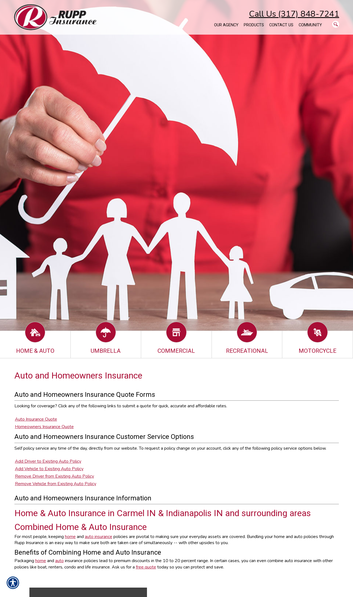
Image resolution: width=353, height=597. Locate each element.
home (70, 537)
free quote (146, 567)
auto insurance (98, 537)
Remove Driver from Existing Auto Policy (54, 476)
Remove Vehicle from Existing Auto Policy (55, 484)
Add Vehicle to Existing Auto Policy (49, 469)
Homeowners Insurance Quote (44, 427)
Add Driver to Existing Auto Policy (48, 461)
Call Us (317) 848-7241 (294, 14)
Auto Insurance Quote (36, 419)
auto (59, 561)
